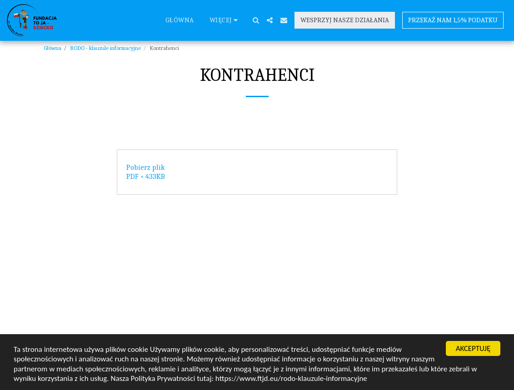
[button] (255, 20)
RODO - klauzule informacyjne (105, 47)
